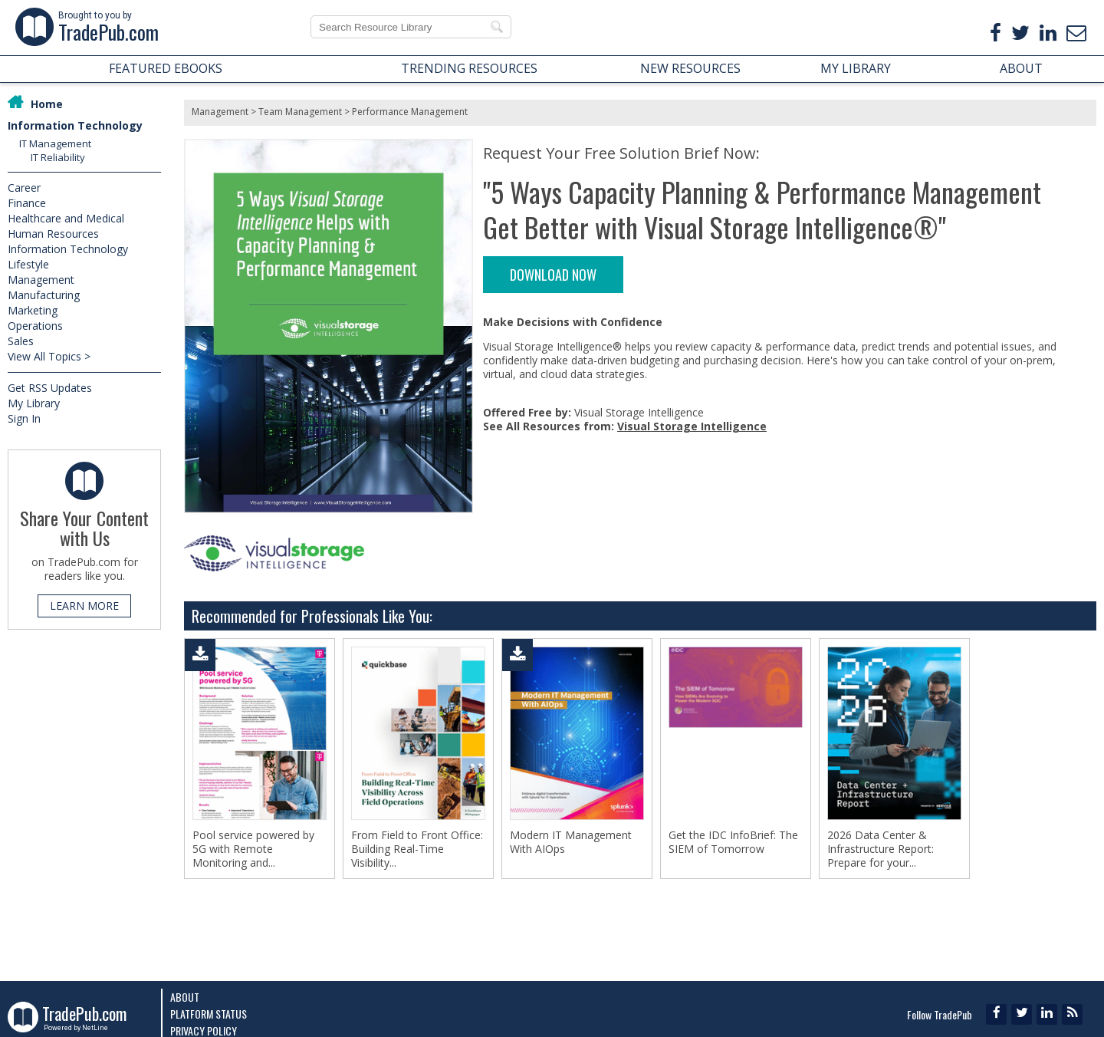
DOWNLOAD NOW (553, 275)
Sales (21, 341)
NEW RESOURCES (690, 68)
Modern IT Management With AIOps (571, 842)
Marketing (33, 310)
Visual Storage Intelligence (692, 426)
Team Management (300, 111)
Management (41, 279)
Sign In (24, 418)
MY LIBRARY (855, 68)
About (184, 997)
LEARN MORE (84, 605)
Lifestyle (28, 264)
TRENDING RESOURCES (469, 68)
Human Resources (53, 233)
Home (47, 104)
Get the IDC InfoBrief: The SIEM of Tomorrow (733, 842)
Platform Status (208, 1014)
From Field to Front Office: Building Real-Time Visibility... (417, 849)
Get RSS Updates (50, 387)
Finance (27, 203)
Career (24, 187)
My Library (34, 403)
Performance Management (410, 111)
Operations (35, 325)
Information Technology (75, 125)
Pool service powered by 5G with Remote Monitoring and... (253, 849)
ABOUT (1021, 68)
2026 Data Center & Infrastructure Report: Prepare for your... (880, 849)
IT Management (55, 143)
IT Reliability (58, 157)
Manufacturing (44, 295)
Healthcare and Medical (66, 218)
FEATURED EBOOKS (165, 68)
